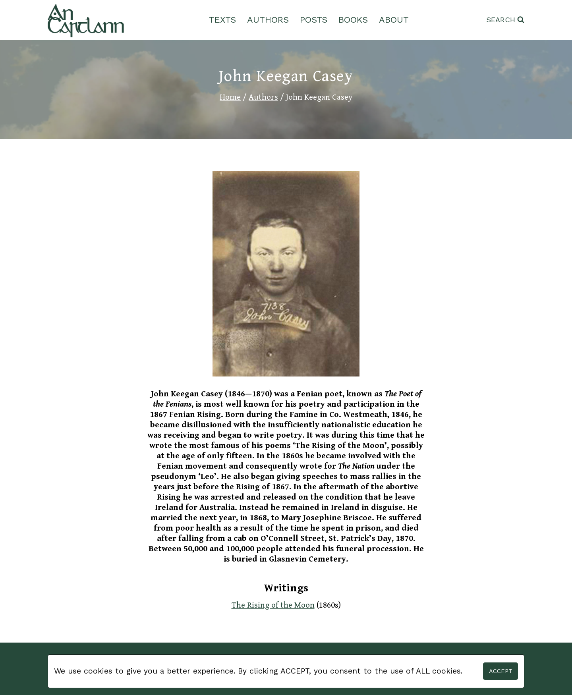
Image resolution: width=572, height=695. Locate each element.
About (394, 20)
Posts (313, 20)
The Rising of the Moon (273, 605)
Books (353, 20)
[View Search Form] (505, 20)
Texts (222, 20)
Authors (268, 20)
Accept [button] (500, 671)
